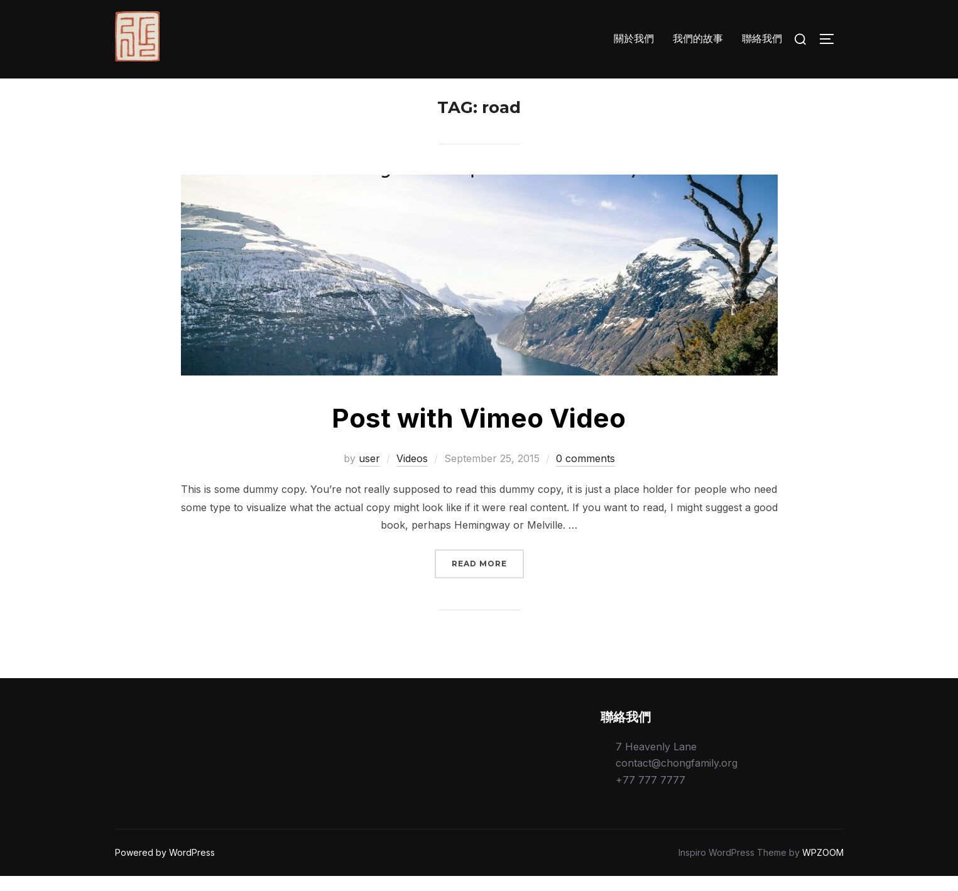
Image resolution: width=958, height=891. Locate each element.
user (369, 473)
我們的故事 (698, 39)
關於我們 (634, 39)
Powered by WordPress (165, 867)
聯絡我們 (762, 39)
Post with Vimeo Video (479, 433)
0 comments (585, 473)
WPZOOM (823, 867)
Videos (412, 473)
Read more (488, 577)
